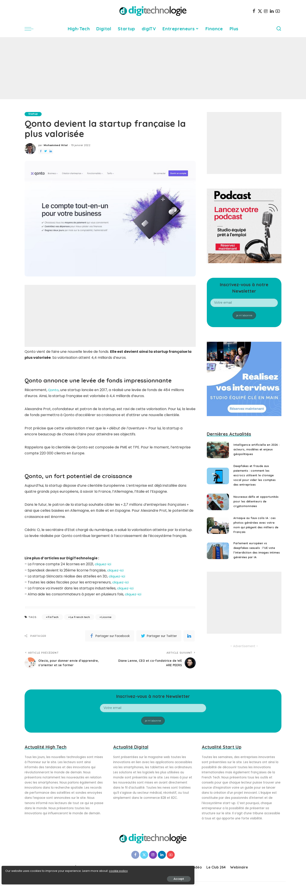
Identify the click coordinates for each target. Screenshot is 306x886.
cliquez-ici (103, 564)
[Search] (278, 28)
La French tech (80, 617)
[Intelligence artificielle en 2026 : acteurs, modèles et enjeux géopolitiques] (218, 450)
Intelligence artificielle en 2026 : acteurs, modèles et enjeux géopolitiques (254, 449)
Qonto (53, 389)
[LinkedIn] (272, 11)
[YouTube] (277, 11)
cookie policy (17, 869)
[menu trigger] (31, 28)
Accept (53, 876)
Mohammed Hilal (56, 145)
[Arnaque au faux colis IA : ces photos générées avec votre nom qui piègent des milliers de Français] (218, 528)
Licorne (106, 617)
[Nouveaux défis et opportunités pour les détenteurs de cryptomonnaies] (218, 503)
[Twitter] (260, 11)
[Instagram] (266, 11)
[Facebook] (254, 11)
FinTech (53, 617)
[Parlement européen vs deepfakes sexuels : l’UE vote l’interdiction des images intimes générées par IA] (218, 554)
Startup (34, 114)
